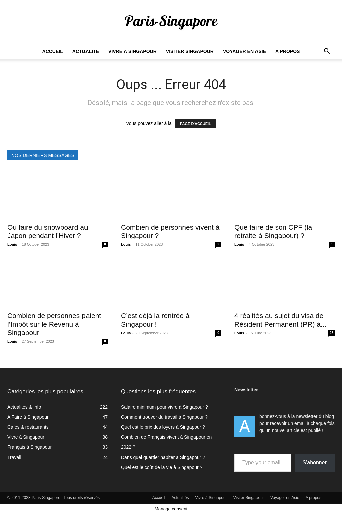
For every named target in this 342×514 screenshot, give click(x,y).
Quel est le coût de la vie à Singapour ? (161, 467)
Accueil (52, 51)
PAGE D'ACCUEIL (195, 124)
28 (331, 333)
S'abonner (315, 462)
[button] (327, 52)
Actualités (180, 497)
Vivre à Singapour (132, 51)
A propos (287, 51)
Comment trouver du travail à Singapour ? (164, 417)
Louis (12, 244)
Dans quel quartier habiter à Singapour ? (163, 457)
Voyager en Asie (244, 51)
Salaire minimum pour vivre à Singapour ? (164, 407)
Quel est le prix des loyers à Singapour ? (163, 427)
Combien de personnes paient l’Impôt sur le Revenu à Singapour (54, 324)
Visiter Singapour (190, 51)
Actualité (85, 51)
